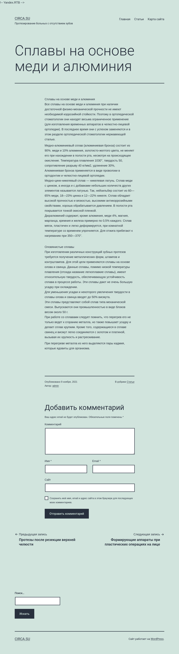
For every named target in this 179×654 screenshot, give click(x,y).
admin (55, 386)
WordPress (157, 638)
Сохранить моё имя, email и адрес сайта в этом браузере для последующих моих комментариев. (91, 500)
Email (96, 461)
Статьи (139, 19)
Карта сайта (156, 19)
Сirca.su (22, 18)
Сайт (48, 479)
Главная (124, 19)
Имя (48, 461)
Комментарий (53, 424)
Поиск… (19, 593)
